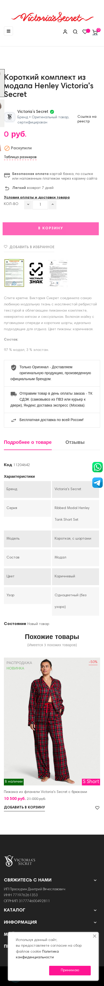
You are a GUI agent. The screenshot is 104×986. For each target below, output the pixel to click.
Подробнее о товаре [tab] (28, 442)
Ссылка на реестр (86, 119)
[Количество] (40, 204)
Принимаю (70, 970)
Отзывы (75, 442)
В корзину (50, 228)
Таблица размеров (20, 157)
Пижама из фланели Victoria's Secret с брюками (45, 792)
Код (8, 465)
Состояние (15, 624)
